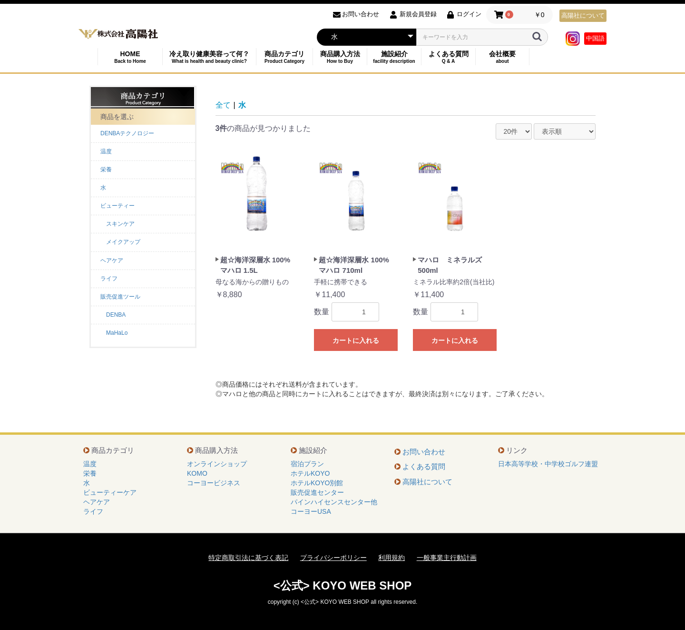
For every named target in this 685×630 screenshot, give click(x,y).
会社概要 (502, 57)
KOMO (197, 473)
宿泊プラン (307, 464)
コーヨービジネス (213, 483)
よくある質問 (448, 57)
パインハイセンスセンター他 (334, 502)
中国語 (595, 38)
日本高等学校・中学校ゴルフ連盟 (548, 464)
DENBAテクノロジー (127, 133)
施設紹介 (394, 57)
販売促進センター (317, 492)
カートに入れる (356, 340)
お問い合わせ (423, 452)
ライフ (108, 278)
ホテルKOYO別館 (317, 483)
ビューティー (117, 205)
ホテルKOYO (310, 473)
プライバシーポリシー (333, 557)
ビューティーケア (110, 492)
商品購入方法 (340, 57)
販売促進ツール (120, 296)
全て (223, 105)
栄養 (106, 169)
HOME (130, 57)
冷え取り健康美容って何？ (209, 57)
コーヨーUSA (311, 511)
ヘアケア (111, 260)
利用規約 (391, 557)
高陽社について (583, 15)
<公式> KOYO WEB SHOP (343, 585)
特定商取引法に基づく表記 (248, 557)
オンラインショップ (217, 464)
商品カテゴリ (284, 57)
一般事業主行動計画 (447, 557)
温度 (106, 151)
